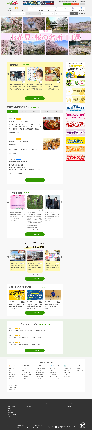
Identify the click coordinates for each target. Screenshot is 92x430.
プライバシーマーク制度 (63, 425)
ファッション (52, 368)
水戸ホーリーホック (12, 408)
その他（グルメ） (12, 389)
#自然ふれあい (52, 227)
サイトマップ (35, 427)
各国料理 (11, 379)
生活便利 (66, 374)
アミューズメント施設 (40, 368)
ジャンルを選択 (44, 13)
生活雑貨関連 (53, 374)
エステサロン (24, 370)
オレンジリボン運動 (12, 414)
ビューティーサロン (26, 372)
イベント (16, 10)
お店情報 (28, 406)
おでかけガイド (11, 412)
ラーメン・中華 (12, 374)
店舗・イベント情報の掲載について (34, 421)
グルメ (32, 10)
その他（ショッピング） (54, 379)
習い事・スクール (67, 368)
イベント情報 (29, 404)
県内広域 (39, 263)
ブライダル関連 (67, 370)
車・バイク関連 (67, 376)
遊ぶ (49, 10)
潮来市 (57, 263)
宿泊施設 (78, 368)
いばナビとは (70, 404)
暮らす (65, 10)
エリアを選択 (14, 13)
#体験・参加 (12, 220)
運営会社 (8, 425)
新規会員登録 (74, 4)
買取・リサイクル (53, 376)
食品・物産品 (53, 372)
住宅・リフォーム (67, 372)
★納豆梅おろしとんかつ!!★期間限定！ (19, 141)
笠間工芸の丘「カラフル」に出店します (19, 121)
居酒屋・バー (11, 368)
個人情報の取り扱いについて (39, 425)
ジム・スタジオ (25, 376)
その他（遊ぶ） (39, 379)
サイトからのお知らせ (49, 409)
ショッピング (57, 10)
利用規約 (8, 427)
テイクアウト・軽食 (13, 385)
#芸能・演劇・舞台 (30, 220)
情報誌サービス (19, 421)
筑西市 (22, 263)
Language (82, 4)
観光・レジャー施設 (40, 372)
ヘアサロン (24, 368)
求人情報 (81, 10)
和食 (10, 372)
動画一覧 (46, 404)
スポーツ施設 (39, 370)
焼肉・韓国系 (12, 376)
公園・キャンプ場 (39, 376)
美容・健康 (40, 10)
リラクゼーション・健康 (26, 374)
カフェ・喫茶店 (12, 381)
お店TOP (23, 10)
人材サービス (9, 421)
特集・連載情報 (10, 404)
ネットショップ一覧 (49, 406)
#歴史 (46, 269)
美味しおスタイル (11, 417)
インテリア (52, 370)
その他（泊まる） (79, 370)
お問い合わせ (70, 406)
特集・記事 (9, 10)
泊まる (73, 10)
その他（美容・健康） (26, 379)
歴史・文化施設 (39, 374)
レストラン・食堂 (12, 387)
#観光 (12, 269)
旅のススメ (10, 410)
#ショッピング (17, 220)
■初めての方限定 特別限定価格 (18, 162)
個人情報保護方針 (20, 425)
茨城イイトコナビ (11, 406)
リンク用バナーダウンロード (22, 427)
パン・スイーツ (12, 383)
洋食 (10, 370)
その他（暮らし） (67, 379)
